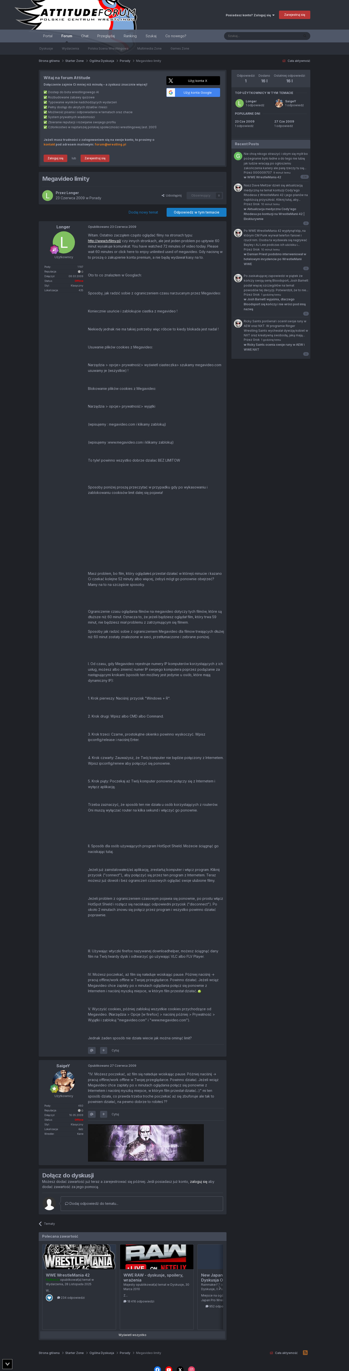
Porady (95, 198)
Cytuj (115, 1050)
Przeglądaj (106, 36)
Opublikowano (112, 227)
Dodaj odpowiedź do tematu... (91, 1203)
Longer (251, 101)
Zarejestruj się (294, 15)
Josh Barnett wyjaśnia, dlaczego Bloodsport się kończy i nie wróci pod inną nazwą (275, 304)
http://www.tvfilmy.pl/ (104, 241)
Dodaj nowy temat (143, 212)
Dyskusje (46, 48)
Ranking (130, 36)
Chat (84, 36)
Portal (47, 36)
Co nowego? (175, 36)
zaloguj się (198, 1181)
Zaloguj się (55, 158)
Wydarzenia (70, 48)
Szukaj (151, 36)
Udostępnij (172, 195)
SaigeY (290, 101)
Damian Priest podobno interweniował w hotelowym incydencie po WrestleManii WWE (275, 259)
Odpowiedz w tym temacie (196, 212)
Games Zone (180, 48)
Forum (66, 38)
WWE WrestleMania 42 (68, 1275)
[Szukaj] (249, 36)
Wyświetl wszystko (132, 1335)
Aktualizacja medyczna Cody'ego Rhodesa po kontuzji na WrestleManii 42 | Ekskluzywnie (274, 214)
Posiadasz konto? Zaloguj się (250, 15)
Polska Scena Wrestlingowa (108, 48)
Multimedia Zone (149, 48)
